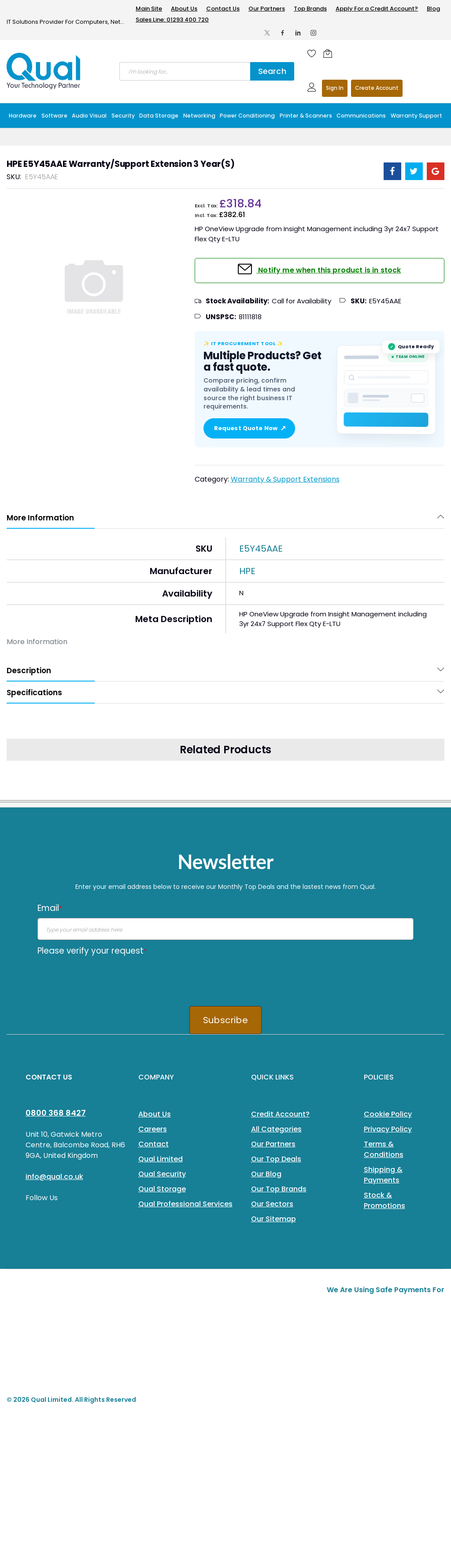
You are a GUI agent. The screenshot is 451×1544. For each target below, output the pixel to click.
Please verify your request (92, 951)
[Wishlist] (311, 53)
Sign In (335, 88)
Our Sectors (272, 1204)
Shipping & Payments (383, 1174)
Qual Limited (160, 1159)
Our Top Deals (276, 1159)
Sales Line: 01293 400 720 (172, 19)
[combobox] (184, 71)
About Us (184, 8)
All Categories (276, 1129)
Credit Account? (280, 1114)
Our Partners (266, 8)
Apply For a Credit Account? (377, 8)
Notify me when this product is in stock (328, 270)
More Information (40, 517)
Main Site (149, 8)
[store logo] (44, 71)
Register (377, 88)
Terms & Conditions (383, 1149)
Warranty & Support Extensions (285, 479)
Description (29, 670)
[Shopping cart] (329, 53)
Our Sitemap (273, 1219)
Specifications (34, 692)
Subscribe (225, 1020)
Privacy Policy (388, 1129)
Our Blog (266, 1174)
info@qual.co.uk (54, 1177)
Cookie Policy (388, 1114)
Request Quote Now (249, 428)
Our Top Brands (279, 1189)
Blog (433, 8)
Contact (153, 1144)
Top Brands (310, 8)
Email (49, 908)
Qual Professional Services (185, 1204)
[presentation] (104, 978)
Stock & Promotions (384, 1200)
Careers (152, 1129)
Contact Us (223, 8)
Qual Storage (162, 1189)
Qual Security (162, 1174)
